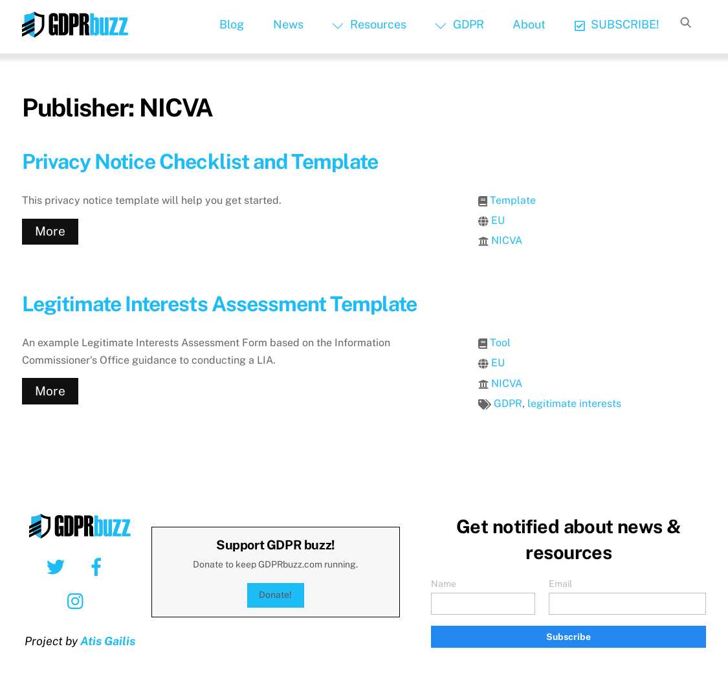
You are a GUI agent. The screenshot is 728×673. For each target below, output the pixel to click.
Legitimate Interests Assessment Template (219, 304)
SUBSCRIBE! (617, 24)
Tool (500, 342)
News (288, 24)
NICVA (506, 240)
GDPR (459, 24)
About (529, 24)
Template (513, 200)
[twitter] (58, 566)
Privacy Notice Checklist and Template (200, 161)
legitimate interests (574, 403)
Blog (231, 24)
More (50, 231)
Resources (369, 24)
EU (498, 220)
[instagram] (78, 600)
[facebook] (98, 566)
